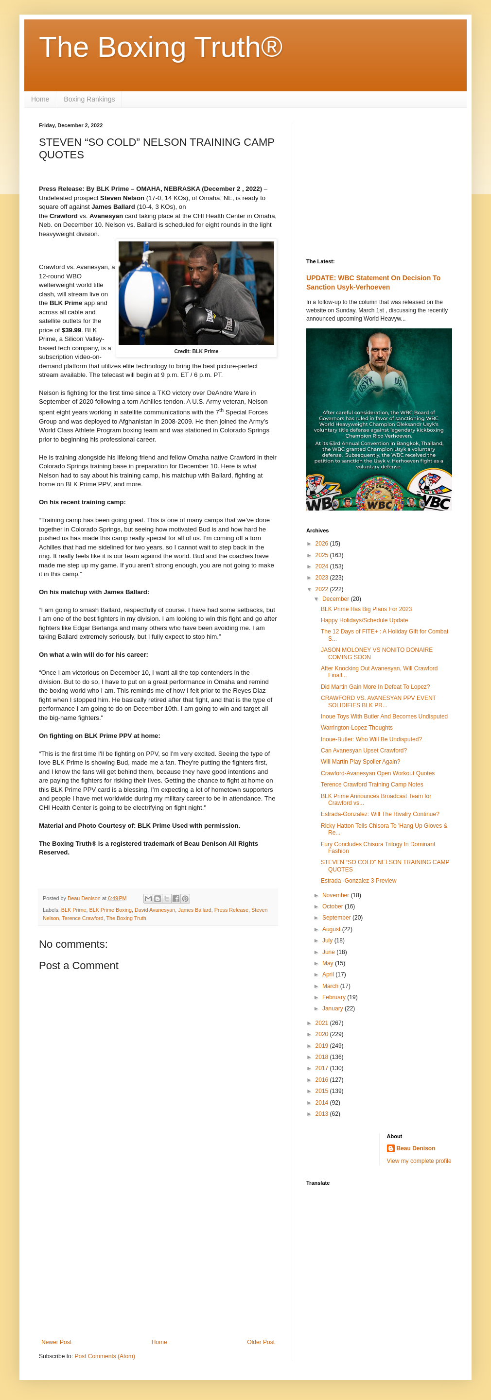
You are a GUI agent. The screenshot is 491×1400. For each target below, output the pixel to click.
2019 (323, 1045)
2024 (323, 566)
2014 (323, 1102)
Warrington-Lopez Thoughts (357, 727)
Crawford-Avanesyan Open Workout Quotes (378, 773)
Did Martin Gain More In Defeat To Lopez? (375, 686)
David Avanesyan (155, 910)
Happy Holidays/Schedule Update (364, 620)
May (328, 963)
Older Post (261, 1342)
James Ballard (194, 910)
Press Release (231, 910)
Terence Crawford (82, 918)
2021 (323, 1023)
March (331, 986)
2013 (323, 1113)
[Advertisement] (158, 1259)
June (329, 952)
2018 (323, 1057)
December (336, 599)
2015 (323, 1091)
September (337, 917)
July (328, 940)
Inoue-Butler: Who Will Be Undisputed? (371, 739)
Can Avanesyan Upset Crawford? (364, 750)
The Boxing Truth (126, 918)
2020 (323, 1034)
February (334, 997)
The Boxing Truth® (160, 47)
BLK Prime (74, 910)
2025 (323, 555)
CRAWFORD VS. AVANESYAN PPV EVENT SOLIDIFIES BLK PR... (378, 701)
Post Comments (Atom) (104, 1356)
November (336, 895)
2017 (323, 1068)
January (333, 1008)
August (332, 929)
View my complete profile (419, 1161)
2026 (323, 543)
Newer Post (56, 1342)
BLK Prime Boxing (110, 910)
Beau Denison (416, 1148)
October (333, 906)
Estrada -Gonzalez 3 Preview (358, 880)
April (328, 974)
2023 (323, 577)
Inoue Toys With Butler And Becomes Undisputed (384, 716)
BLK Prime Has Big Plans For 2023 (366, 609)
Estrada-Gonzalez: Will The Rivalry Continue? (380, 814)
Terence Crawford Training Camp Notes (372, 784)
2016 (323, 1079)
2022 (323, 589)
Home (40, 99)
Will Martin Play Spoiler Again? (360, 761)
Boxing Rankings (89, 99)
